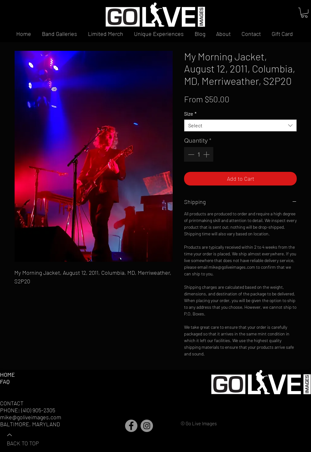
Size (190, 114)
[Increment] (207, 154)
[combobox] (240, 125)
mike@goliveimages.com (30, 417)
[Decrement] (190, 154)
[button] (304, 13)
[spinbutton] (199, 154)
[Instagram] (147, 426)
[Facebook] (131, 426)
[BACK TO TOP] (28, 439)
